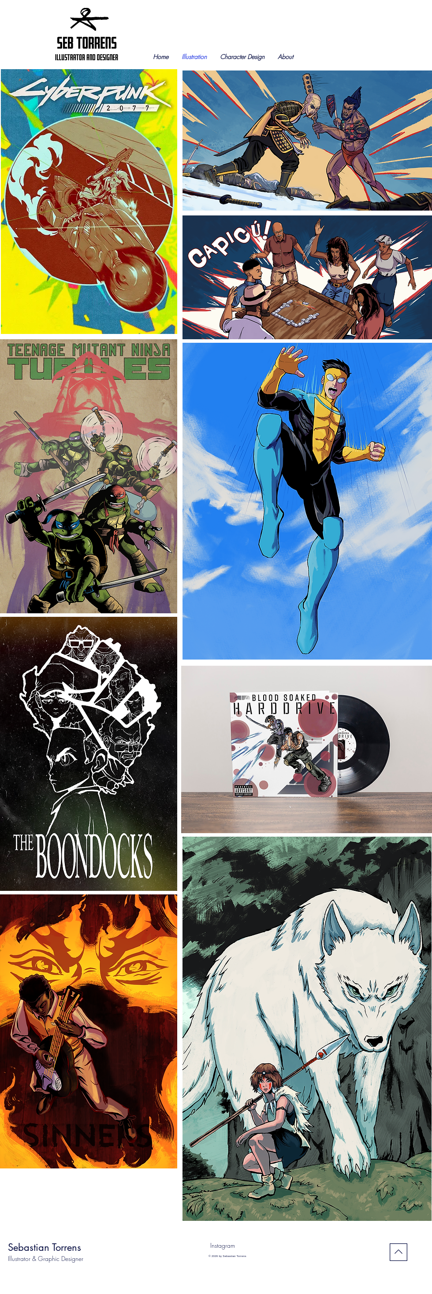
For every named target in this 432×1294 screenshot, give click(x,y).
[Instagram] (222, 1245)
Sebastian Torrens (44, 1247)
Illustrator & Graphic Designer (45, 1258)
